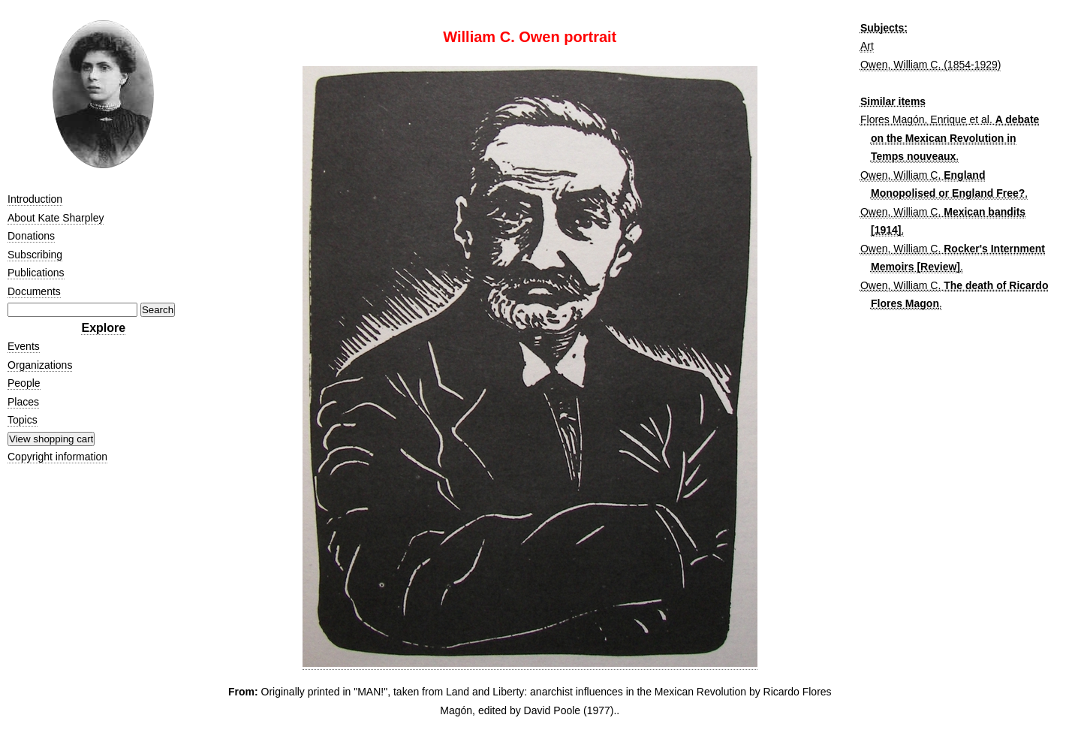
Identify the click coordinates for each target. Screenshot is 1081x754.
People (24, 383)
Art (867, 46)
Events (24, 346)
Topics (23, 420)
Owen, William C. (900, 175)
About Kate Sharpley (56, 218)
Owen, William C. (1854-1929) (930, 65)
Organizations (40, 365)
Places (23, 402)
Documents (34, 291)
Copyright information (57, 457)
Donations (31, 236)
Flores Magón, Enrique (913, 119)
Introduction (35, 199)
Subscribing (35, 255)
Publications (36, 273)
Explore (103, 327)
